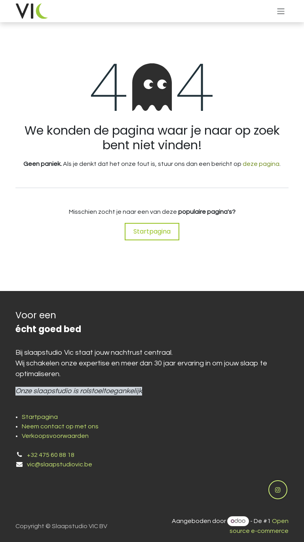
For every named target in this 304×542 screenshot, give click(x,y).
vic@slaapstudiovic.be (59, 464)
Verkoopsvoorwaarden (55, 436)
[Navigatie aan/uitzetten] (281, 11)
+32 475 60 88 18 (50, 455)
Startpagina (152, 231)
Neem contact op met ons (60, 426)
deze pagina (261, 164)
